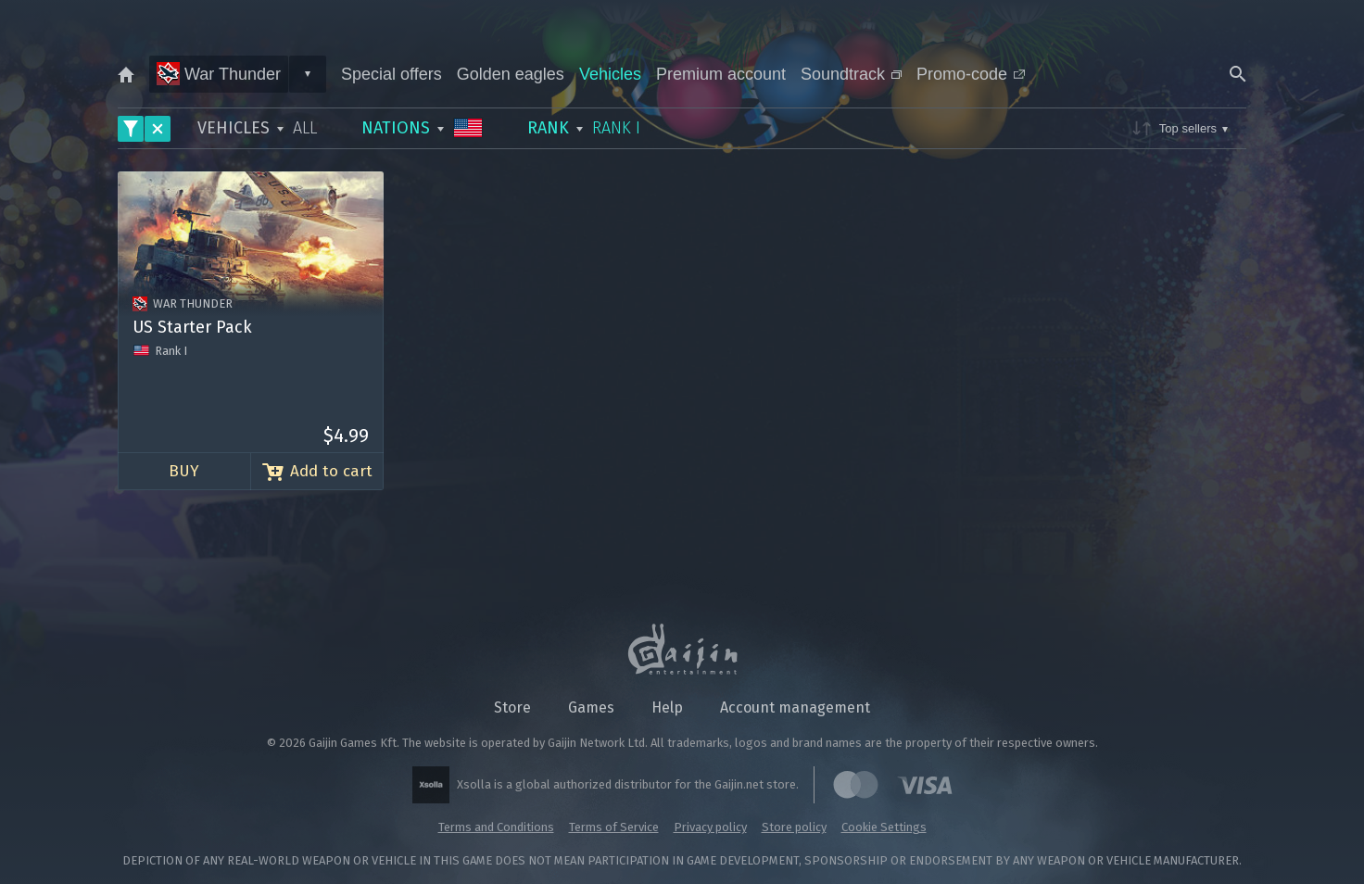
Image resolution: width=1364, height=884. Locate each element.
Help (667, 707)
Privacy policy (710, 827)
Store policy (794, 827)
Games (591, 707)
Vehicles (610, 74)
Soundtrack (851, 74)
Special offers (391, 74)
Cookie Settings (884, 827)
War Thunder (219, 73)
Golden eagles (510, 74)
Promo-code (970, 74)
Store (512, 707)
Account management (795, 707)
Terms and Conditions (496, 827)
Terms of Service (614, 827)
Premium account (721, 74)
